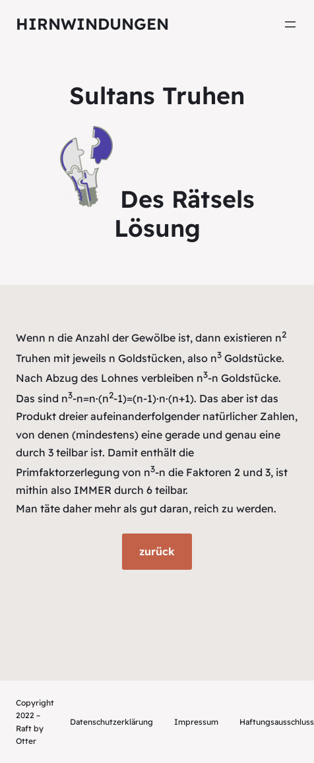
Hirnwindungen (92, 24)
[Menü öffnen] (290, 24)
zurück (157, 551)
